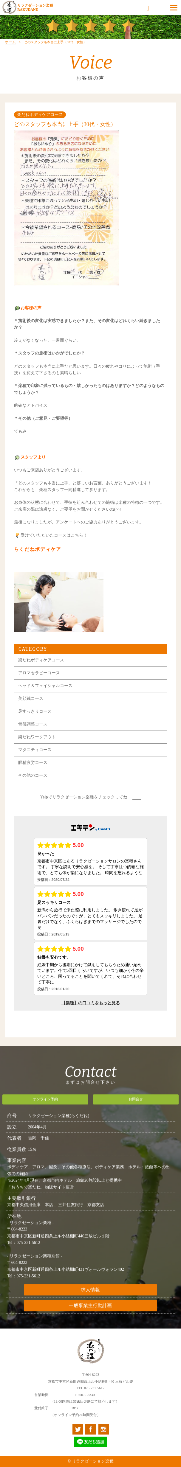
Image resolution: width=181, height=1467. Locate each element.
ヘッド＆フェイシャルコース (45, 693)
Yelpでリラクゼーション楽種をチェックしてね (83, 804)
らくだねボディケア (37, 556)
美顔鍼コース (30, 705)
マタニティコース (35, 757)
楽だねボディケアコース (41, 667)
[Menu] (173, 7)
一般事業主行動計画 (90, 1312)
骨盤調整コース (32, 731)
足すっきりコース (35, 718)
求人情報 (90, 1297)
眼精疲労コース (32, 769)
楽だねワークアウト (37, 744)
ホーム (10, 49)
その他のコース (32, 782)
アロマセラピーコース (39, 680)
